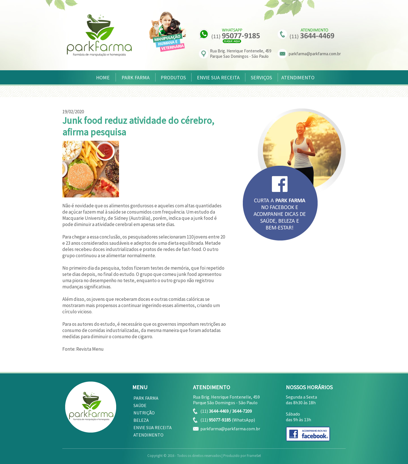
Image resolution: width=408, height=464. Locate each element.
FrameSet (254, 455)
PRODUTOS (173, 77)
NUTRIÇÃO (144, 413)
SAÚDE (139, 405)
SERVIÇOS (261, 77)
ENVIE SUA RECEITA (218, 77)
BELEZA (141, 420)
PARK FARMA (136, 77)
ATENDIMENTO (297, 77)
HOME (103, 77)
